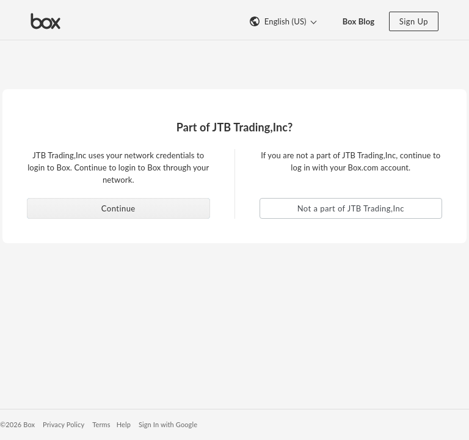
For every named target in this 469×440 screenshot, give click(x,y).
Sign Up (413, 21)
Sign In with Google (168, 424)
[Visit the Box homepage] (45, 20)
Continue (118, 208)
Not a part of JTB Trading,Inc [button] (350, 208)
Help (124, 424)
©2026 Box (17, 424)
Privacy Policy (63, 424)
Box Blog (359, 21)
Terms (101, 424)
